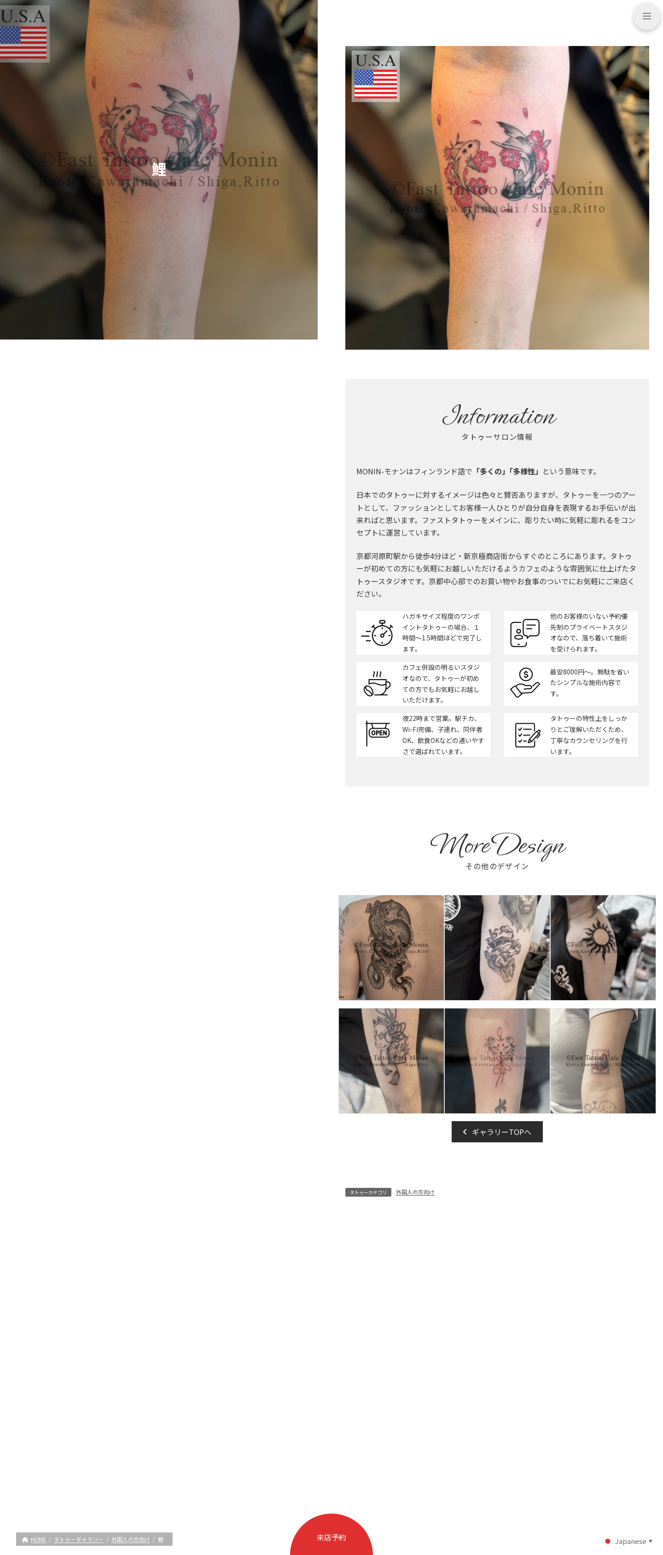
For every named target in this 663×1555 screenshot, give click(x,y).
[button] (497, 1131)
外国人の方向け (415, 1192)
